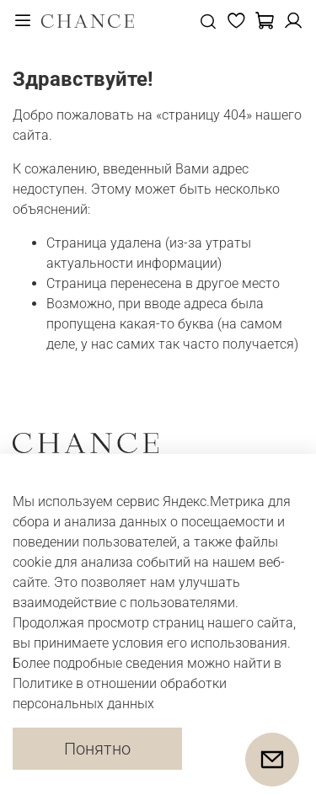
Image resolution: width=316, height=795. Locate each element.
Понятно (97, 749)
